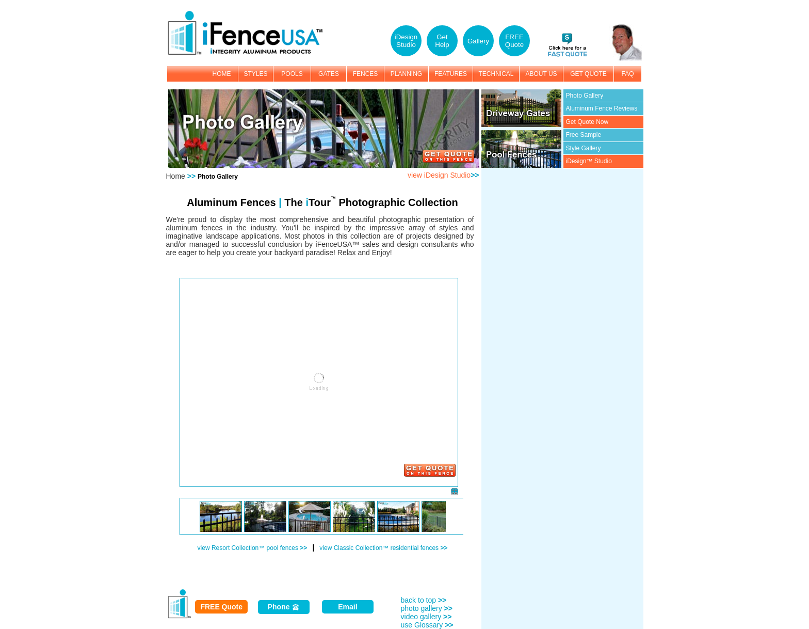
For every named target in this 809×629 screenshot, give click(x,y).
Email (347, 607)
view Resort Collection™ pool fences (253, 548)
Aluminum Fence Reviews (602, 108)
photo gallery (426, 608)
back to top (424, 600)
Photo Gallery (585, 95)
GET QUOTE (588, 73)
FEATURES (450, 73)
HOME (222, 73)
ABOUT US (541, 73)
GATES (328, 73)
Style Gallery (583, 148)
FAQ (627, 73)
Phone (284, 607)
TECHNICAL (495, 73)
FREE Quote (221, 607)
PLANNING (406, 73)
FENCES (365, 73)
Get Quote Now (587, 121)
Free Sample (584, 134)
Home (175, 176)
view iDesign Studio (443, 175)
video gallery (426, 616)
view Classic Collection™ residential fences (383, 548)
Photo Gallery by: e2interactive (202, 555)
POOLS (291, 73)
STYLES (255, 73)
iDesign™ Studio (589, 161)
